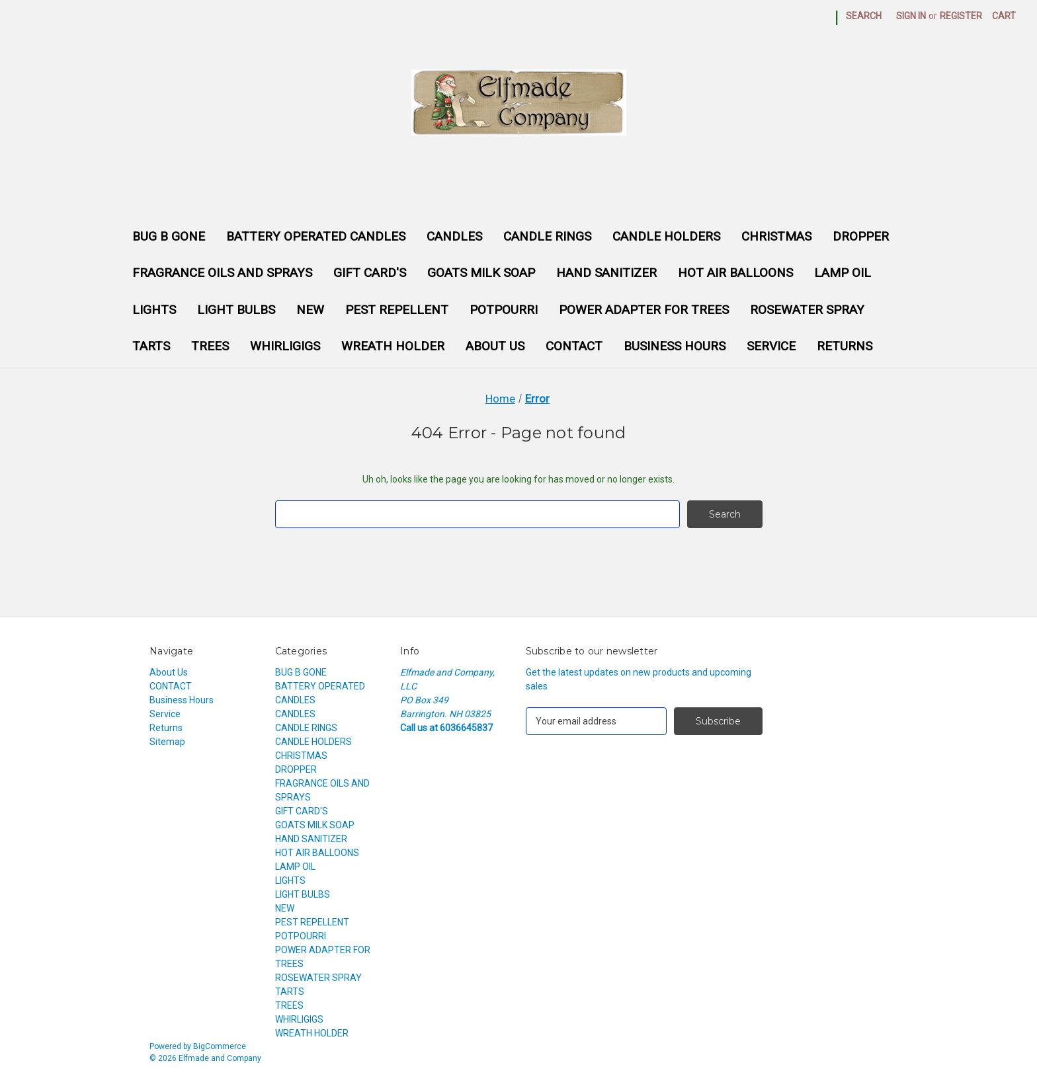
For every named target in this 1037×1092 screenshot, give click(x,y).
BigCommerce (219, 1046)
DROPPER (861, 236)
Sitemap (167, 741)
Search (864, 16)
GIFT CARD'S (369, 272)
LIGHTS (154, 309)
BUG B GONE (168, 236)
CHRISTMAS (776, 236)
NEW (310, 309)
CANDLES (454, 236)
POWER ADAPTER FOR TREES (644, 309)
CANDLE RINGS (547, 236)
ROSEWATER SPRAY (807, 309)
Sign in (911, 16)
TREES (210, 346)
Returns (844, 346)
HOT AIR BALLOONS (735, 272)
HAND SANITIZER (606, 272)
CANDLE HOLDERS (666, 236)
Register (961, 16)
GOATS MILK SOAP (481, 272)
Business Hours (675, 346)
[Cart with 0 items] (1004, 16)
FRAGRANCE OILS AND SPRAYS (222, 272)
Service (771, 346)
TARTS (151, 346)
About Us (495, 346)
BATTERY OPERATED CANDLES (315, 236)
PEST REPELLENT (396, 309)
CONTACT (574, 346)
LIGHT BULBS (236, 309)
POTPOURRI (504, 309)
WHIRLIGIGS (285, 346)
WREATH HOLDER (392, 346)
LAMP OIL (842, 272)
